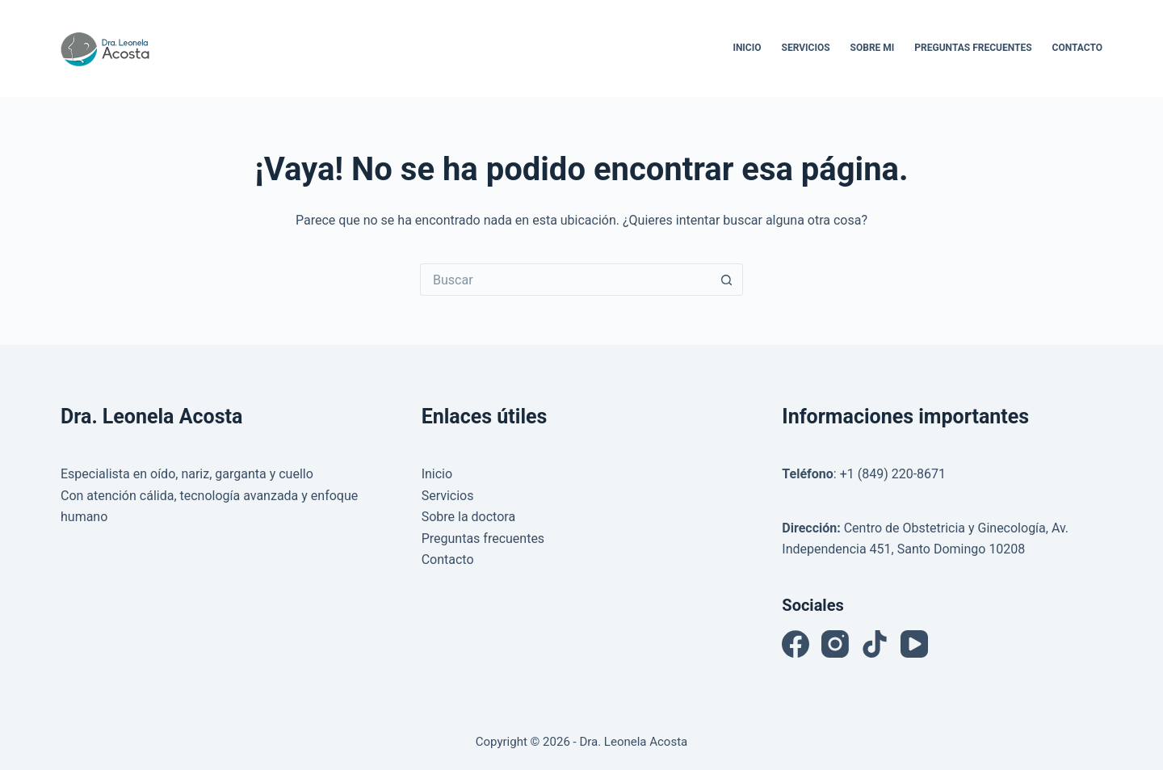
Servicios (806, 47)
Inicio (747, 47)
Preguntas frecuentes (483, 538)
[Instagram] (835, 644)
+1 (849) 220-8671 (893, 474)
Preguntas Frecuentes (972, 47)
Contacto (1077, 47)
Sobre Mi (872, 47)
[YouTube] (914, 644)
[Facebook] (795, 644)
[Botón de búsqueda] (727, 279)
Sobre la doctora (468, 516)
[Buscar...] (565, 279)
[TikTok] (874, 644)
